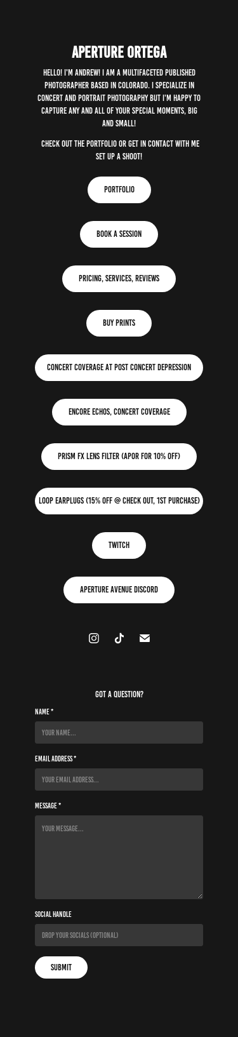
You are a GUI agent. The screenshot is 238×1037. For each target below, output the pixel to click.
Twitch (119, 545)
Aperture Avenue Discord (119, 589)
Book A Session (119, 234)
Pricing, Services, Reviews (119, 278)
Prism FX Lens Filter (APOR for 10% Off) (119, 456)
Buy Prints (119, 323)
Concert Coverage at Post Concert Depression (119, 367)
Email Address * (55, 758)
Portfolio (119, 189)
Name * (44, 711)
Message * (48, 805)
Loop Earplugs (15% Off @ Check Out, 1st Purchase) (119, 500)
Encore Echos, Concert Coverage (119, 412)
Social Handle (53, 914)
